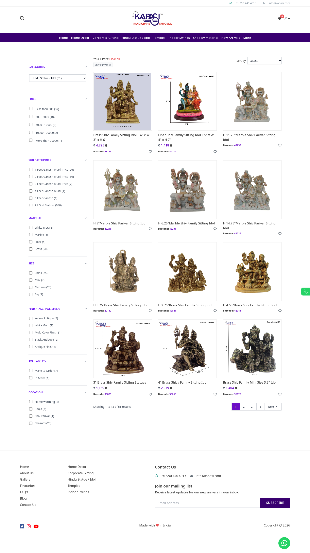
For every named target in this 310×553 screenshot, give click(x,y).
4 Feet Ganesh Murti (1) (50, 191)
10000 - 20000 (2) (47, 133)
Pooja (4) (40, 409)
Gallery (25, 479)
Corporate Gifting (106, 38)
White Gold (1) (44, 325)
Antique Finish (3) (46, 347)
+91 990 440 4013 (244, 3)
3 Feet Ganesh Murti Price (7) (53, 184)
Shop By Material (205, 38)
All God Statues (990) (48, 205)
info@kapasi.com (279, 3)
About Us (27, 473)
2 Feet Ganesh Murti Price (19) (54, 177)
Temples (159, 38)
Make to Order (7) (46, 370)
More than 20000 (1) (49, 141)
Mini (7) (39, 280)
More (247, 38)
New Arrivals (230, 38)
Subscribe (275, 503)
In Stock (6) (42, 378)
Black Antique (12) (46, 339)
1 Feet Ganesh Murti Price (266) (55, 169)
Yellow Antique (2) (46, 318)
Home (63, 38)
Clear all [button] (114, 59)
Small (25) (41, 273)
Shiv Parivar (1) (44, 416)
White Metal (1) (44, 227)
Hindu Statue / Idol (136, 38)
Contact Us (28, 505)
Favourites (27, 486)
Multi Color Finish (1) (48, 332)
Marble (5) (41, 235)
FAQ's (24, 492)
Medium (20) (43, 287)
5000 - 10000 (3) (46, 125)
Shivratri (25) (43, 423)
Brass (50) (41, 249)
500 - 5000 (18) (45, 117)
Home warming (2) (47, 402)
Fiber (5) (40, 242)
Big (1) (39, 294)
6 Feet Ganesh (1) (46, 198)
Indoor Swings (179, 38)
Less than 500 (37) (47, 109)
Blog (23, 498)
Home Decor (80, 38)
